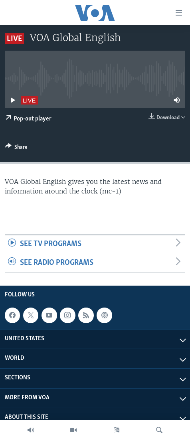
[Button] (16, 148)
